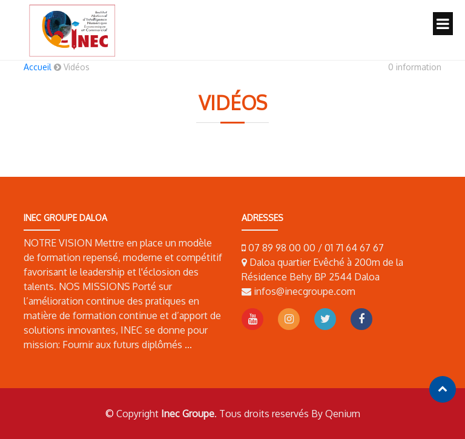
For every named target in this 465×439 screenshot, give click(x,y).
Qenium (342, 414)
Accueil (37, 67)
